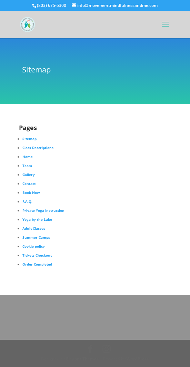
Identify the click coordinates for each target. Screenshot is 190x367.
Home (27, 156)
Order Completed (37, 264)
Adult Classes (33, 228)
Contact (29, 183)
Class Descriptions (37, 147)
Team (27, 165)
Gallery (28, 174)
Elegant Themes (82, 359)
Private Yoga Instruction (43, 210)
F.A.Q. (27, 201)
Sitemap (29, 138)
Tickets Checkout (37, 255)
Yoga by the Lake (37, 219)
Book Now (31, 192)
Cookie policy (33, 246)
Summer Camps (36, 237)
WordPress (138, 359)
